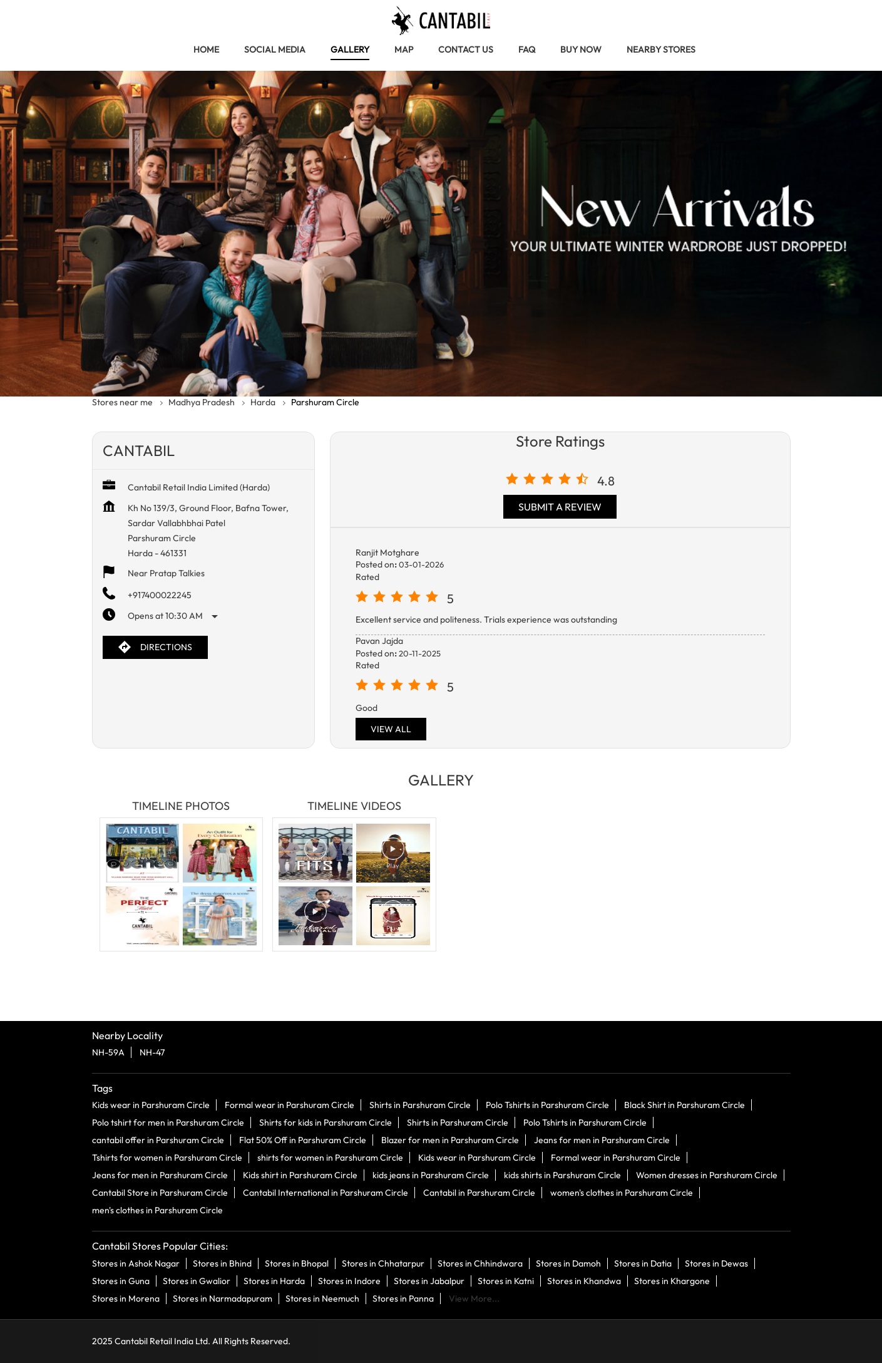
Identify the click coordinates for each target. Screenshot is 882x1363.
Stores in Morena (126, 1297)
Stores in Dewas (716, 1262)
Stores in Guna (121, 1280)
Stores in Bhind (222, 1262)
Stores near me (122, 402)
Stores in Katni (506, 1280)
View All (391, 729)
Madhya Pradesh (201, 402)
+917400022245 (160, 595)
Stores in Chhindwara (480, 1262)
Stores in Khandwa (584, 1280)
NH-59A (108, 1052)
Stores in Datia (643, 1262)
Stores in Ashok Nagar (136, 1262)
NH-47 (152, 1052)
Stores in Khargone (672, 1280)
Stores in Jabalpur (429, 1280)
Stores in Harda (274, 1280)
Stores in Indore (349, 1280)
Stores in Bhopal (297, 1262)
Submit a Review (560, 506)
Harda (262, 402)
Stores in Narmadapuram (222, 1297)
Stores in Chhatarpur (383, 1262)
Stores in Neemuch (322, 1297)
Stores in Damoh (568, 1262)
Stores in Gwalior (196, 1280)
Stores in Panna (403, 1297)
